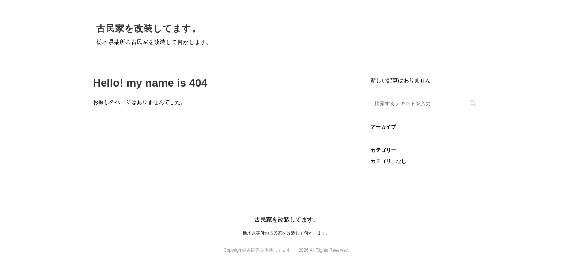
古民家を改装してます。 (148, 28)
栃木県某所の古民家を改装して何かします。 (286, 233)
